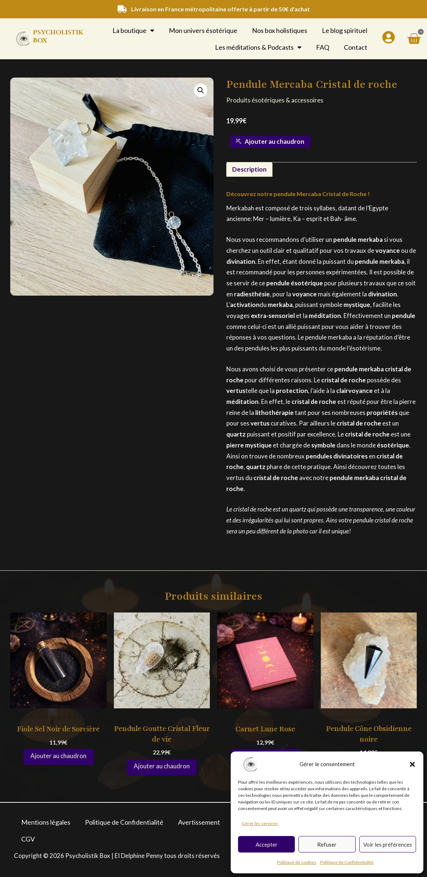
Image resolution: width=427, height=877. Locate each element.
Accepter (267, 844)
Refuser (327, 844)
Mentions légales (45, 822)
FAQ (322, 47)
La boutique (133, 30)
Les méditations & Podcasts (258, 47)
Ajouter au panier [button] (58, 757)
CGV (28, 839)
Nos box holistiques (279, 30)
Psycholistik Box (58, 36)
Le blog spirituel (344, 30)
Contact (355, 47)
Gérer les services (260, 823)
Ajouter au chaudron (270, 141)
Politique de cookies (296, 862)
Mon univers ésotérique (203, 30)
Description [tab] (249, 169)
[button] (412, 764)
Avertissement (199, 822)
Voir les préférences (387, 844)
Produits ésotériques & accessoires (276, 100)
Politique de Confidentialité (347, 862)
